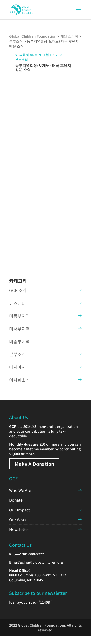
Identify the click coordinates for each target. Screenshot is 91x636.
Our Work (17, 519)
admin (35, 54)
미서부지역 (19, 328)
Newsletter (19, 529)
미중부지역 (19, 341)
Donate (16, 500)
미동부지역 (19, 316)
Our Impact (19, 510)
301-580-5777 (33, 554)
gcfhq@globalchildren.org (41, 562)
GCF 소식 (18, 290)
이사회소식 (19, 380)
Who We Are (20, 490)
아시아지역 (19, 367)
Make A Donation (34, 463)
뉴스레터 (17, 303)
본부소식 (21, 59)
